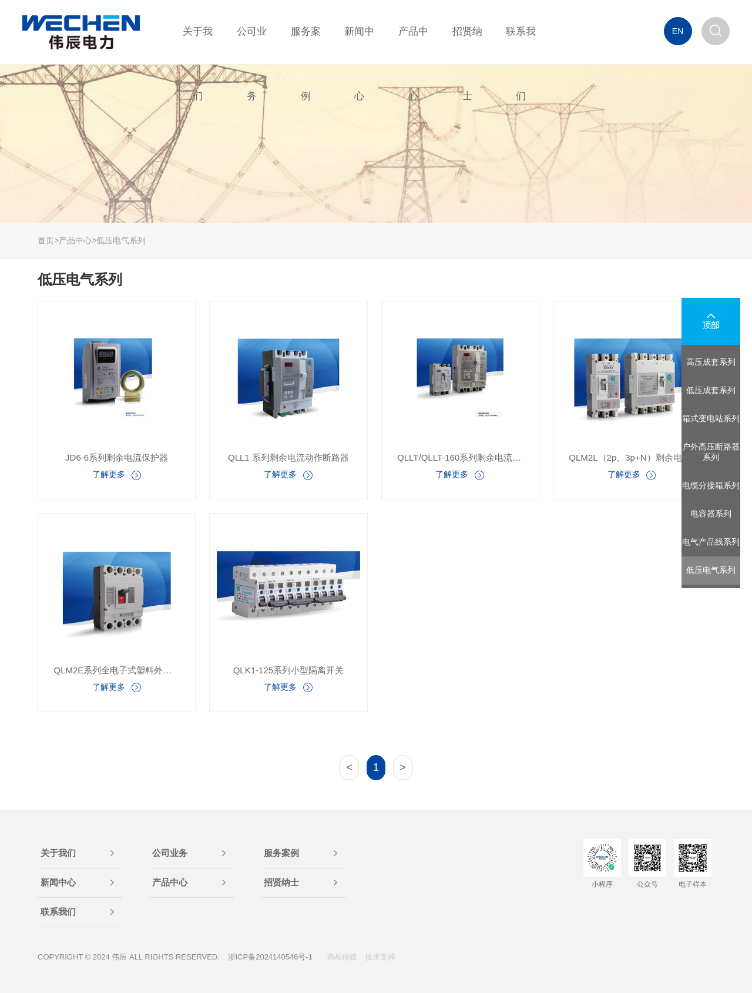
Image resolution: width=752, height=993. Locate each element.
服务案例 (281, 853)
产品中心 (75, 240)
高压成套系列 (711, 362)
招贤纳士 (281, 882)
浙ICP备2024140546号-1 (270, 956)
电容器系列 (710, 513)
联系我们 (58, 912)
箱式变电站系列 (711, 418)
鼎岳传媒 (342, 956)
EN (677, 31)
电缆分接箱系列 (711, 485)
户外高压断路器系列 (711, 452)
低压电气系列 (121, 240)
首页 (46, 240)
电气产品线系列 (711, 541)
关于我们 (58, 853)
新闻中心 (58, 882)
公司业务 (169, 853)
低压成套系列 (711, 390)
